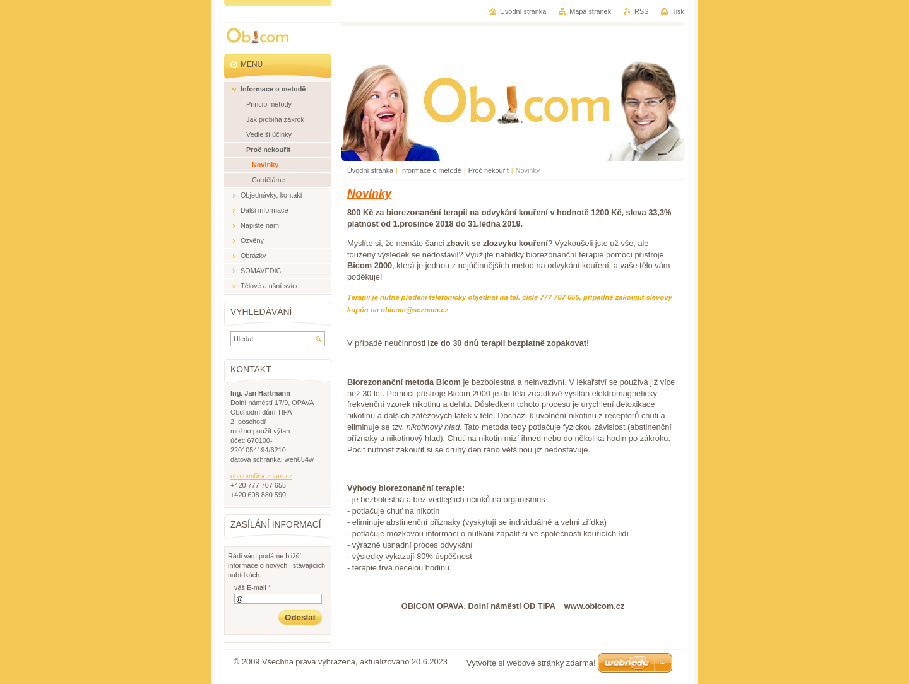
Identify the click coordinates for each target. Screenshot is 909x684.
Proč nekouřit (488, 170)
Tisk (678, 11)
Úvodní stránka (370, 170)
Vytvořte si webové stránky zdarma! (531, 663)
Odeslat (300, 617)
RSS (641, 11)
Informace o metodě (430, 170)
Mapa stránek (590, 11)
